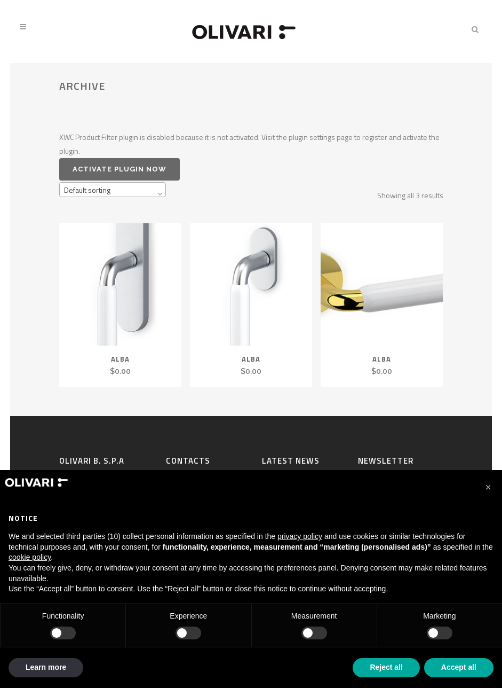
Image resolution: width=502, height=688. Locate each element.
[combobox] (112, 189)
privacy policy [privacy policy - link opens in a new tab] (299, 536)
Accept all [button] (458, 667)
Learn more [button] (46, 667)
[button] (488, 487)
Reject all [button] (386, 667)
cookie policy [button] (30, 557)
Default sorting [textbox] (87, 190)
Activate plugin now (119, 169)
